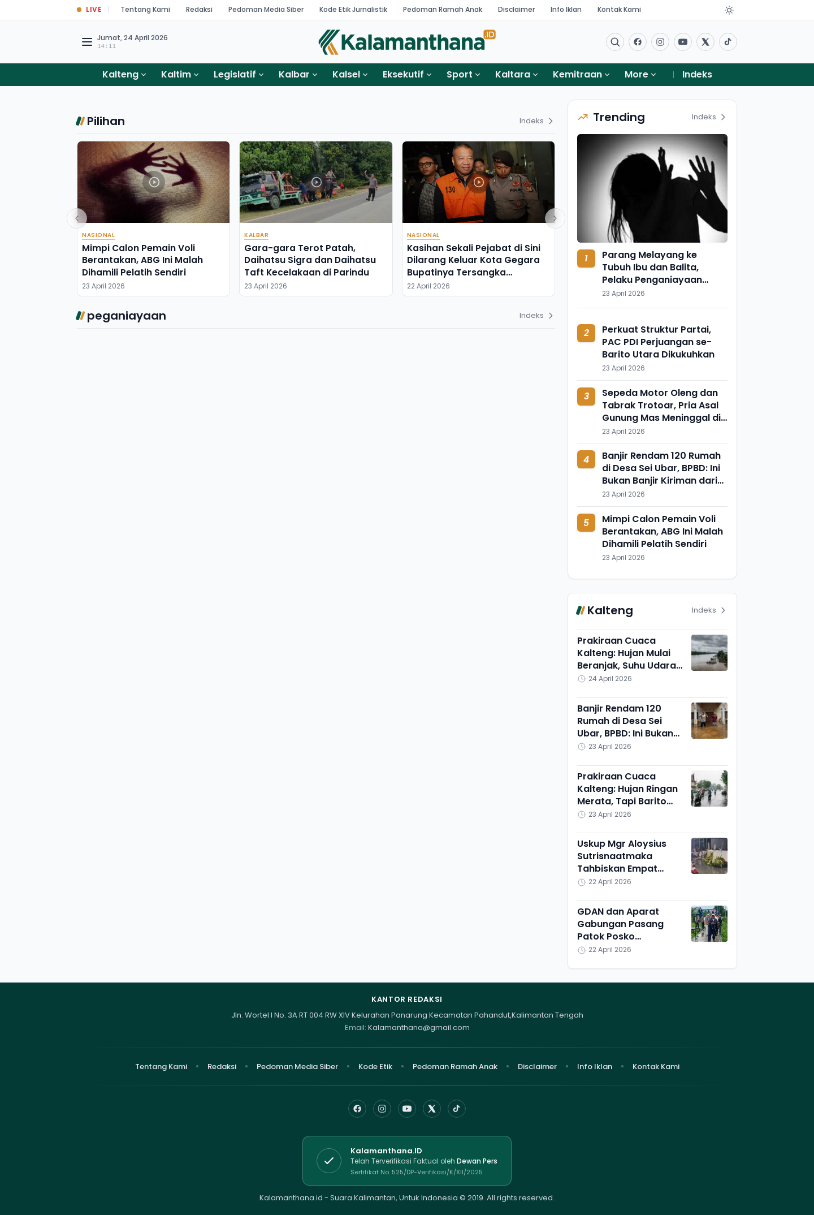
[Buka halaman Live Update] (89, 10)
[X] (432, 1109)
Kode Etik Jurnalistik (353, 9)
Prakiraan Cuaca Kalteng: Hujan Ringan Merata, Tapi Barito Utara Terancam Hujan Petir (629, 801)
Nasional (98, 235)
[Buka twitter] (705, 42)
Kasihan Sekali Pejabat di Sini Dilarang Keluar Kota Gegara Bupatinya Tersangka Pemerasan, (473, 266)
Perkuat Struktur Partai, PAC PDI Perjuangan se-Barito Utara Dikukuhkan (658, 342)
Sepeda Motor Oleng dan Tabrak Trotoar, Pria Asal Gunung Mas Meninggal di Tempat (661, 411)
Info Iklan (566, 9)
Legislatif (235, 74)
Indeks (697, 74)
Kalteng (120, 74)
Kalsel (346, 74)
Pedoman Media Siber (266, 9)
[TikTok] (457, 1109)
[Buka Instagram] (660, 42)
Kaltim (176, 74)
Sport (460, 74)
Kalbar (294, 74)
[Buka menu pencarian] (615, 42)
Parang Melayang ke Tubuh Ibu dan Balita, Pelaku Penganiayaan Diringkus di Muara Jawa (659, 273)
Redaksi (199, 9)
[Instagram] (382, 1109)
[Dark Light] (729, 10)
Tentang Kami (145, 9)
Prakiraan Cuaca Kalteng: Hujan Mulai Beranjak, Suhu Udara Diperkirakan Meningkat (626, 665)
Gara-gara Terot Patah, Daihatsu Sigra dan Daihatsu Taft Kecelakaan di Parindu (310, 260)
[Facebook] (638, 42)
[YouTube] (407, 1109)
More (641, 74)
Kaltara (512, 74)
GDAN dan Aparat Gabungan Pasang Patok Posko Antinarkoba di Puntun (628, 930)
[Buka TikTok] (728, 42)
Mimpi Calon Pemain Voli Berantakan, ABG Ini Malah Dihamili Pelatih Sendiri (142, 260)
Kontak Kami (619, 9)
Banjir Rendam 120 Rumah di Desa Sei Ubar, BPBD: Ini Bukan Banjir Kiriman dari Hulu (661, 474)
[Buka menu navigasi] (87, 42)
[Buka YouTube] (683, 42)
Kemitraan (577, 74)
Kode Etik (375, 1066)
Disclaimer (516, 9)
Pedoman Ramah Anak (442, 9)
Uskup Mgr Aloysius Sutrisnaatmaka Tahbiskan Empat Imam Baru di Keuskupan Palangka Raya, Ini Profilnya (625, 874)
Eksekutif (403, 74)
